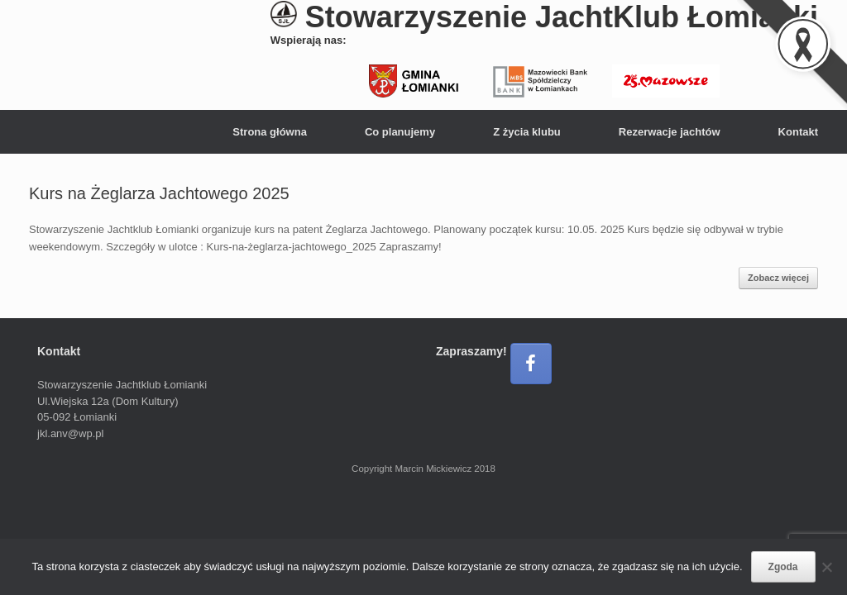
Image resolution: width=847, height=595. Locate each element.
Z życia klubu (527, 132)
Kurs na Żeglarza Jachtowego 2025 (159, 193)
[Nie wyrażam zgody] (826, 567)
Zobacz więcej (778, 278)
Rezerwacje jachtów (669, 132)
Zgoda (783, 567)
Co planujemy (400, 132)
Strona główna (269, 132)
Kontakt (798, 132)
